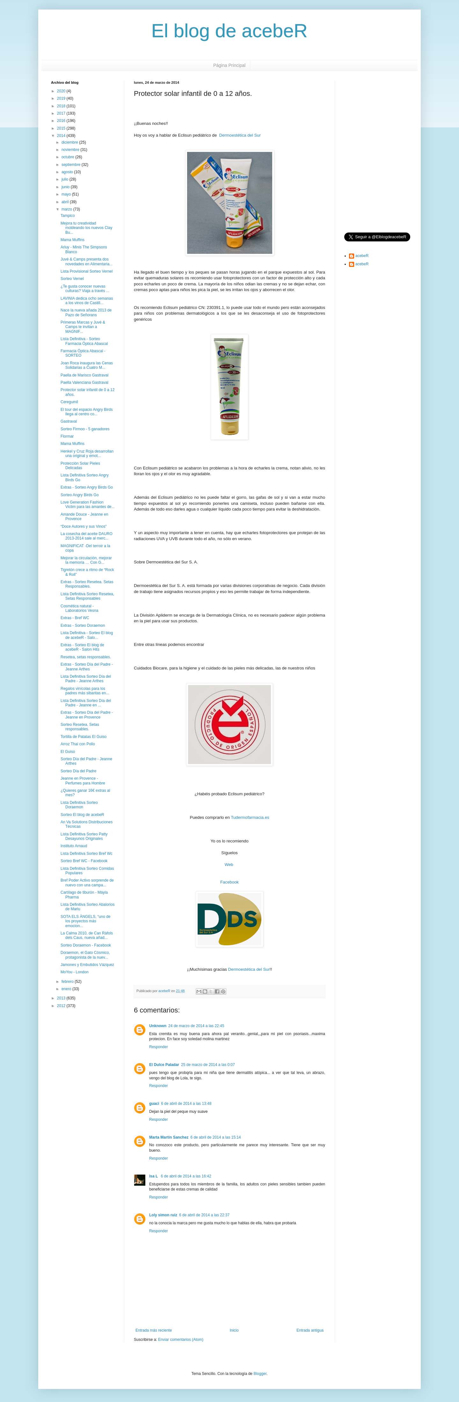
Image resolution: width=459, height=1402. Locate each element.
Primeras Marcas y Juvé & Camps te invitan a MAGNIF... (83, 327)
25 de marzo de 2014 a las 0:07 (208, 1064)
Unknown (157, 1026)
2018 (62, 106)
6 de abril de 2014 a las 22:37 (204, 1215)
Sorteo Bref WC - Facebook (84, 861)
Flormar (67, 436)
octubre (68, 157)
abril (66, 202)
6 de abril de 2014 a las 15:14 (215, 1137)
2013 (62, 998)
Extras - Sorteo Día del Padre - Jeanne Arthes (87, 666)
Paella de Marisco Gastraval (84, 375)
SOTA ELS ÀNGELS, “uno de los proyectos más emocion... (86, 921)
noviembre (71, 149)
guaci (154, 1103)
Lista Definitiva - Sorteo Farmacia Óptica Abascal (84, 341)
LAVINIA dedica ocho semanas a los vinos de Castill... (87, 300)
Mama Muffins (72, 240)
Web (229, 864)
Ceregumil (69, 402)
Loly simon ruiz (163, 1215)
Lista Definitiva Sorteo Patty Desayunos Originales (84, 836)
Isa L (154, 1176)
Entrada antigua (310, 1330)
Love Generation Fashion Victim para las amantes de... (88, 504)
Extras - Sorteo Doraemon (83, 625)
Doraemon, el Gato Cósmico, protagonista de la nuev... (85, 954)
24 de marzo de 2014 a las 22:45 (196, 1026)
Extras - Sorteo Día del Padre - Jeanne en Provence (87, 714)
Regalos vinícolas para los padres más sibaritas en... (85, 690)
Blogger (259, 1373)
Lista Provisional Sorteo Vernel (87, 271)
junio (66, 187)
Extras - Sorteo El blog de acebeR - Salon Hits (82, 647)
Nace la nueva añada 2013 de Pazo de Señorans (86, 312)
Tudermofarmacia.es (250, 817)
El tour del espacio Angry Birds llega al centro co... (87, 411)
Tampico (68, 215)
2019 (62, 98)
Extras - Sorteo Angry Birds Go (87, 487)
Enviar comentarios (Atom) (180, 1339)
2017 (62, 113)
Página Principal (229, 65)
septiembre (72, 164)
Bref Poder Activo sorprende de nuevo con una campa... (87, 882)
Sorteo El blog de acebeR (82, 814)
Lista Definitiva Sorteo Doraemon (79, 804)
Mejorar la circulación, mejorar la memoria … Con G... (86, 560)
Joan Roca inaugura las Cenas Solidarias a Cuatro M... (87, 365)
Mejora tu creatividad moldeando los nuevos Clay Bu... (86, 228)
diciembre (70, 142)
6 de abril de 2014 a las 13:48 (186, 1103)
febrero (68, 981)
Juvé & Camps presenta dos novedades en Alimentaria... (87, 261)
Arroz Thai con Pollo (78, 744)
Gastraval (69, 421)
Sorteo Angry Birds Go (79, 495)
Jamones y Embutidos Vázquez (87, 964)
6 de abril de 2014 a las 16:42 (186, 1176)
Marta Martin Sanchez (168, 1137)
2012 (62, 1006)
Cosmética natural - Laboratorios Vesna (79, 608)
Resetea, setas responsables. (86, 657)
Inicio (234, 1330)
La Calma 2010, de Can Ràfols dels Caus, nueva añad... (87, 935)
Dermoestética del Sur (240, 135)
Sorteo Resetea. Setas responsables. (80, 726)
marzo (67, 209)
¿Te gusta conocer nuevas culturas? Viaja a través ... (85, 288)
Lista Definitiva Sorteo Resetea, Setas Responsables (87, 596)
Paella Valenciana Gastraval (84, 382)
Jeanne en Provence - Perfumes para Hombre (83, 780)
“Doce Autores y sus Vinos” (84, 526)
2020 (62, 91)
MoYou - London (75, 972)
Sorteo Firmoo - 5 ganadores (85, 429)
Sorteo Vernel (72, 278)
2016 (62, 120)
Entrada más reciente (153, 1330)
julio (65, 179)
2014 (62, 135)
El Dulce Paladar (164, 1064)
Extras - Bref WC (75, 618)
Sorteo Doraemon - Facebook (86, 945)
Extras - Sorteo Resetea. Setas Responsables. (87, 584)
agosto (68, 172)
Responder (158, 1047)
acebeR (361, 256)
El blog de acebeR (229, 30)
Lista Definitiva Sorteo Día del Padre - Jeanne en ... (86, 702)
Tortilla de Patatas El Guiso (83, 736)
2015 (62, 128)
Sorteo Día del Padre (78, 771)
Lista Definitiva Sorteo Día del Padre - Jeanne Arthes (86, 678)
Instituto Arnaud (74, 846)
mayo (67, 194)
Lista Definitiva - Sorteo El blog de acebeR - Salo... (87, 635)
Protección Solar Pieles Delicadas (80, 465)
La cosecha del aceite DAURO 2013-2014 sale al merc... (87, 536)
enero (67, 989)
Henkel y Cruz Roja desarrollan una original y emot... (87, 453)
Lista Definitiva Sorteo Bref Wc (87, 853)
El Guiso (68, 751)
